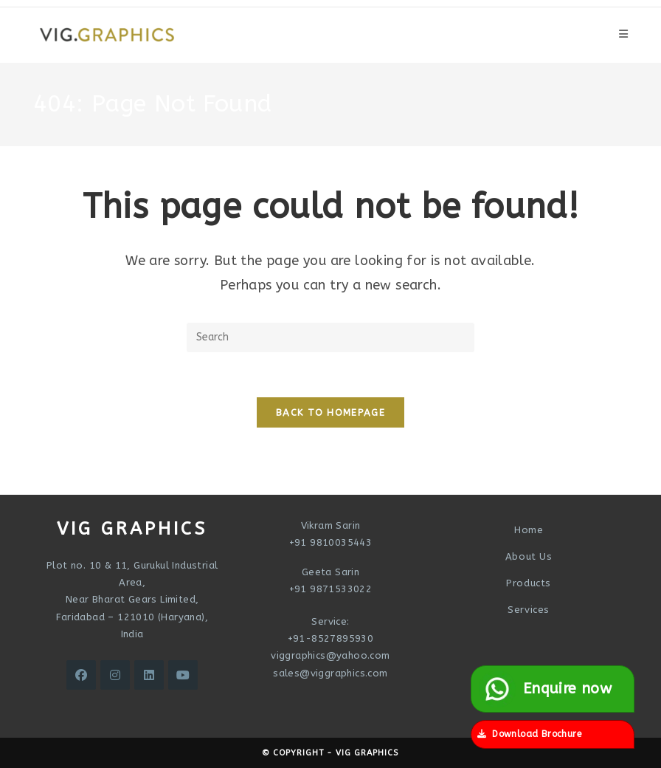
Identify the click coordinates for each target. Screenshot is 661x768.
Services (529, 609)
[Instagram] (115, 675)
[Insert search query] (330, 337)
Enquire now (545, 689)
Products (528, 583)
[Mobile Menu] (623, 34)
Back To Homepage (330, 412)
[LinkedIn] (149, 675)
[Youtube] (183, 675)
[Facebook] (81, 675)
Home (528, 529)
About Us (529, 556)
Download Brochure (529, 734)
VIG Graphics (367, 753)
